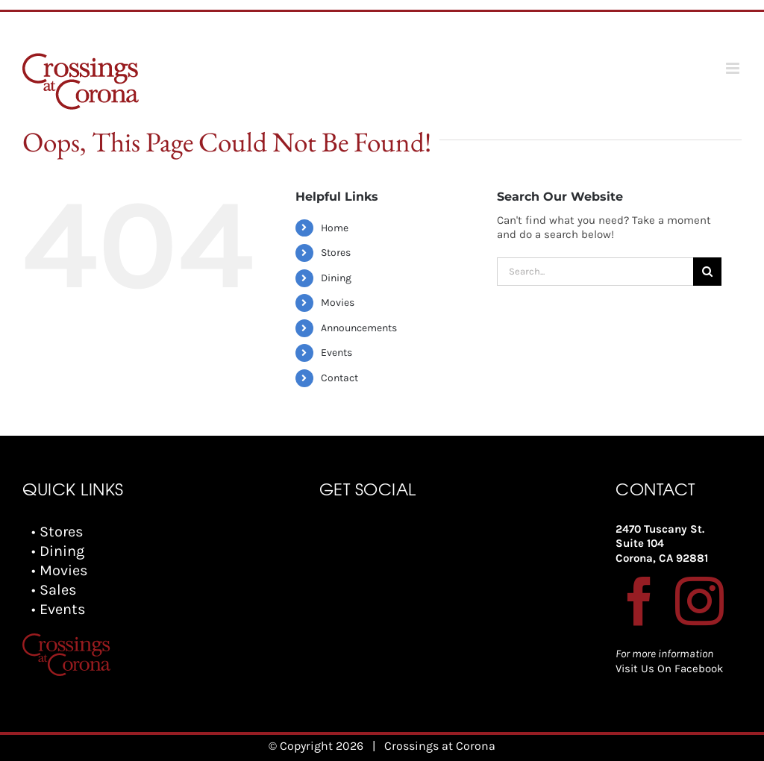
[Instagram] (699, 601)
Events (336, 352)
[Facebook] (640, 601)
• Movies (59, 570)
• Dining (57, 551)
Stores (336, 252)
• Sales (54, 589)
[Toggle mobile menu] (734, 68)
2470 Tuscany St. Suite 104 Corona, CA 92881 (662, 543)
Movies (337, 302)
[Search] (707, 271)
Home (334, 228)
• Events (58, 609)
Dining (336, 278)
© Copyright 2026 (316, 746)
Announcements (359, 328)
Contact (339, 378)
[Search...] (595, 271)
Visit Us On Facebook (669, 668)
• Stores (57, 531)
